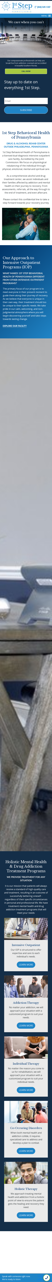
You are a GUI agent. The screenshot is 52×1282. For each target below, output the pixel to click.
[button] (44, 16)
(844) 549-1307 (42, 7)
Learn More (26, 964)
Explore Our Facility (15, 325)
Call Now (26, 71)
